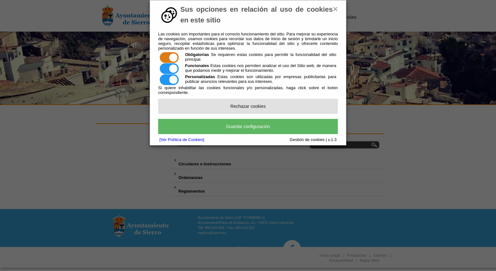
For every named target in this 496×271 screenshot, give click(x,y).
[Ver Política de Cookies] (181, 139)
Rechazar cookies (247, 106)
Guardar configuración (248, 126)
